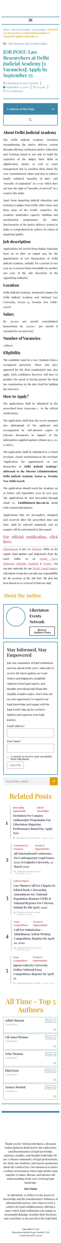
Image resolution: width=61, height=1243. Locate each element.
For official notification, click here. (30, 539)
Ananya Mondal (15, 1087)
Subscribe (15, 765)
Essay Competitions (21, 923)
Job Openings (38, 29)
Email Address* (16, 726)
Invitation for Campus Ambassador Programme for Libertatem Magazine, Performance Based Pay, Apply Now (33, 824)
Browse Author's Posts (42, 631)
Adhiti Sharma (14, 1020)
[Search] (54, 781)
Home (6, 29)
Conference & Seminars (21, 847)
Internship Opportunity (19, 809)
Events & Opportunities (42, 847)
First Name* (14, 741)
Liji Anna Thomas (16, 1037)
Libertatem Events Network (28, 838)
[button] (30, 20)
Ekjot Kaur (12, 1070)
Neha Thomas (14, 1053)
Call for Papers (21, 880)
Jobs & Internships (20, 29)
